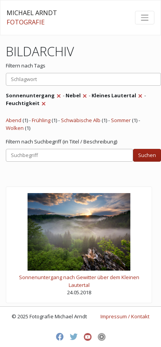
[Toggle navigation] (144, 17)
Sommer (121, 120)
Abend (13, 120)
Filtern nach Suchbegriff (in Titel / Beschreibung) (61, 141)
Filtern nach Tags (25, 65)
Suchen (147, 155)
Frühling (41, 120)
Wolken (15, 127)
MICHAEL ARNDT (32, 17)
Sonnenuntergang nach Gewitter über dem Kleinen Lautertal (79, 281)
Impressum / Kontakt (124, 316)
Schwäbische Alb (80, 120)
